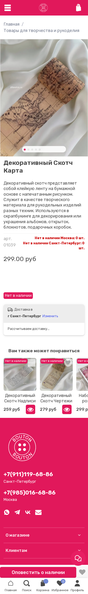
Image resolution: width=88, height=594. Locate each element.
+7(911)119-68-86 (28, 474)
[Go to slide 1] (25, 149)
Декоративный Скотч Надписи (20, 398)
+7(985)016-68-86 (30, 492)
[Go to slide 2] (28, 149)
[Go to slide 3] (32, 149)
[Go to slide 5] (40, 149)
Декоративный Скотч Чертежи (56, 398)
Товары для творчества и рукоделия (41, 30)
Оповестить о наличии (38, 572)
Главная (11, 24)
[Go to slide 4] (36, 149)
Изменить (50, 316)
